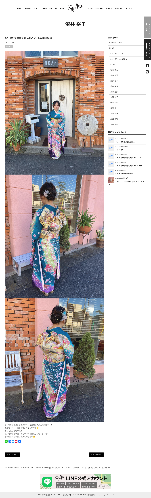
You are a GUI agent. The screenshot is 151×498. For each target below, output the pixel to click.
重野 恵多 (114, 92)
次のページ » (96, 455)
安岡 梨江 (114, 103)
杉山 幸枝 (114, 114)
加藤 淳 (113, 108)
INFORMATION (115, 43)
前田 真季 (114, 75)
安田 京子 (114, 97)
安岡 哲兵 (114, 70)
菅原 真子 (114, 124)
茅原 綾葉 (114, 86)
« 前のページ (12, 455)
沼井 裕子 (9, 48)
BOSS (112, 64)
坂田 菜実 (114, 119)
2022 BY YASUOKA (118, 59)
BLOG (111, 48)
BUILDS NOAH (116, 54)
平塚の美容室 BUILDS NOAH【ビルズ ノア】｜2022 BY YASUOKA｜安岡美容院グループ (34, 468)
